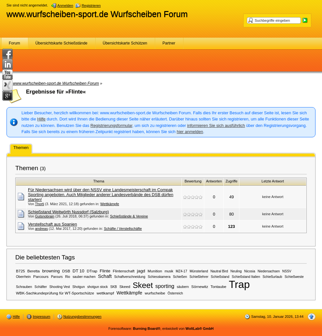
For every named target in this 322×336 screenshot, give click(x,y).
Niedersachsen (269, 271)
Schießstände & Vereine (129, 216)
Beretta (33, 271)
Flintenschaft (124, 271)
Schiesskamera (159, 277)
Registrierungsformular (111, 125)
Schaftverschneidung (129, 277)
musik (169, 271)
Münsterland (199, 271)
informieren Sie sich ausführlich (216, 125)
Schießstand (220, 277)
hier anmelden (190, 131)
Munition (155, 271)
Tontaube (218, 286)
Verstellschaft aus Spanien (52, 224)
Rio (67, 277)
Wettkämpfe (109, 204)
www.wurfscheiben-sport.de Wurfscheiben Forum (97, 14)
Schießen (180, 277)
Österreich (175, 293)
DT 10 (78, 270)
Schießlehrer (199, 277)
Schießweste (294, 277)
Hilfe (41, 119)
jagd (141, 270)
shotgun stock (97, 287)
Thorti (39, 204)
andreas (41, 228)
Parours (57, 277)
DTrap (92, 271)
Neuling (236, 271)
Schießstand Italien (246, 277)
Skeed (124, 286)
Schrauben (24, 287)
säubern (183, 287)
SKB (113, 287)
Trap (239, 284)
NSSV (286, 271)
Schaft (105, 276)
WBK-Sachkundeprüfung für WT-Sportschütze (55, 293)
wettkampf (105, 293)
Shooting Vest (59, 287)
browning (51, 270)
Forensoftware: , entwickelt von (160, 328)
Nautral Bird (219, 271)
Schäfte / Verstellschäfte (123, 228)
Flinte (105, 270)
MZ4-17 (181, 271)
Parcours (40, 276)
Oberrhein (23, 277)
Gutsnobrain (44, 216)
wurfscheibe (155, 293)
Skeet (143, 285)
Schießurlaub (272, 277)
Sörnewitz (199, 286)
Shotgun (79, 287)
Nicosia (249, 271)
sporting (164, 286)
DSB (66, 271)
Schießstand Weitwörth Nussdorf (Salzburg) (68, 211)
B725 (20, 271)
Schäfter (40, 287)
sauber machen (84, 277)
